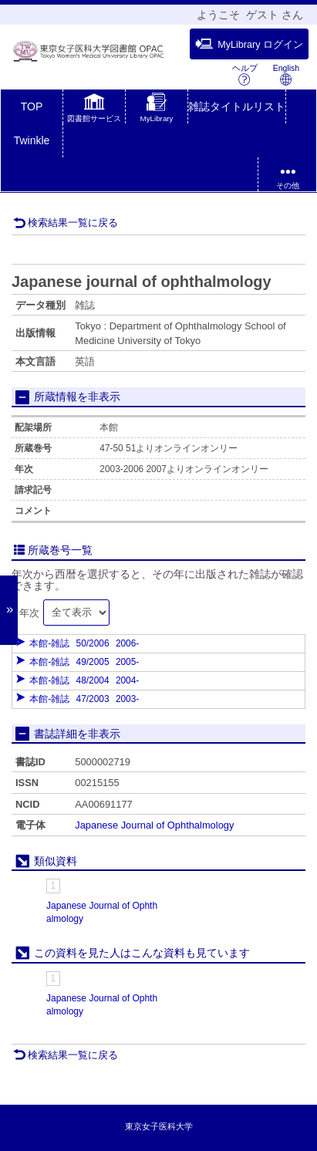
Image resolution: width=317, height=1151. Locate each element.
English (286, 74)
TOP (32, 106)
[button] (94, 109)
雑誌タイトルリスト (236, 106)
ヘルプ (245, 74)
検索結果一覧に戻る (65, 222)
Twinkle (32, 140)
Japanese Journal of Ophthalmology (154, 825)
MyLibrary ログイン (249, 44)
